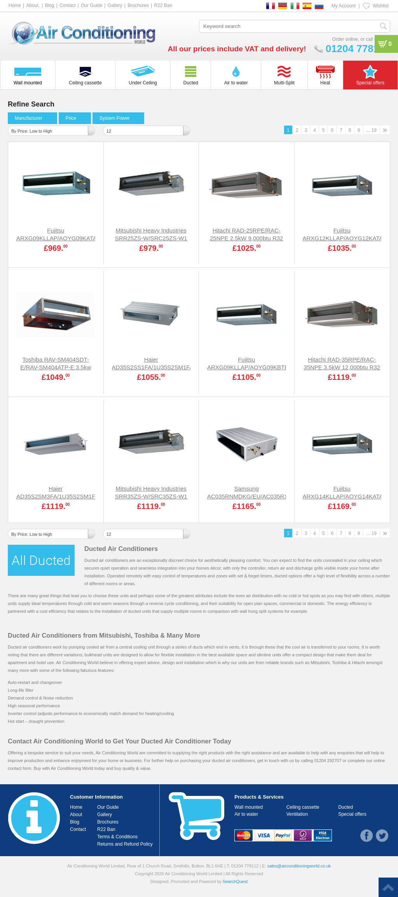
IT (295, 6)
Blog (49, 5)
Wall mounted (248, 807)
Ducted (345, 807)
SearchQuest (235, 881)
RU (319, 6)
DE (282, 6)
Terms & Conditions (117, 836)
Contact (67, 5)
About (76, 814)
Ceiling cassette (302, 807)
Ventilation (297, 814)
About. (33, 5)
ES (307, 6)
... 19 (371, 130)
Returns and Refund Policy (125, 844)
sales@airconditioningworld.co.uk (299, 866)
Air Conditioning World (72, 768)
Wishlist (381, 6)
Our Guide (91, 5)
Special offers (352, 814)
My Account (344, 6)
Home (15, 5)
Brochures (138, 5)
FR (270, 6)
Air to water (246, 814)
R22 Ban (163, 5)
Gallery (115, 5)
